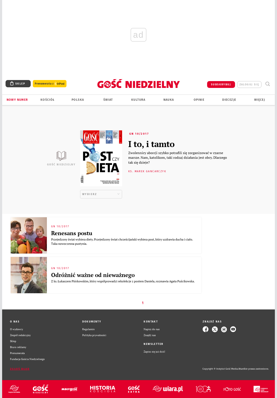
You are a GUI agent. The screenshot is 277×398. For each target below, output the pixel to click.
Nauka (168, 100)
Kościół (47, 100)
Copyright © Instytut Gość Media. (220, 368)
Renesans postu (71, 233)
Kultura (138, 100)
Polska (78, 100)
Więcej (259, 100)
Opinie (199, 100)
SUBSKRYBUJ (221, 84)
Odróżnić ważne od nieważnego (93, 274)
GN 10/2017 (139, 133)
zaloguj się (249, 84)
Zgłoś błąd (20, 368)
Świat (108, 100)
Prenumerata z (50, 83)
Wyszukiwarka (267, 84)
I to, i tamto (151, 143)
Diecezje (229, 100)
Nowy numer (17, 100)
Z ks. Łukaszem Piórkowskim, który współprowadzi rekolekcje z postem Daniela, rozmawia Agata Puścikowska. (123, 281)
